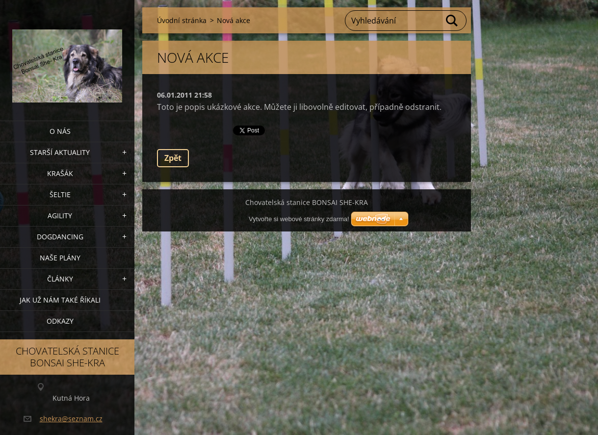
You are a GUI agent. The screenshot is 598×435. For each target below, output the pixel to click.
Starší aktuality (60, 152)
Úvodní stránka (182, 20)
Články (60, 278)
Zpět (173, 158)
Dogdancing (60, 236)
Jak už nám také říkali (60, 300)
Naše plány (60, 257)
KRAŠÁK (60, 173)
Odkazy (60, 321)
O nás (60, 131)
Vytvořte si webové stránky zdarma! (299, 219)
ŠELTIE (60, 194)
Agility (60, 215)
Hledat (452, 20)
